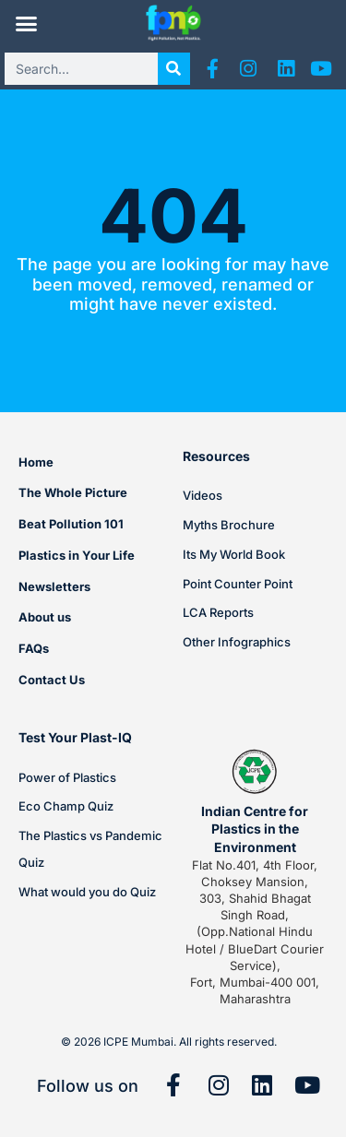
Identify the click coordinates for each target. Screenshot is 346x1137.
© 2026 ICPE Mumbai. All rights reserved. (169, 1041)
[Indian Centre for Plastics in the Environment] (255, 772)
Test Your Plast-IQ (75, 737)
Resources (216, 456)
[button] (25, 23)
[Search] (174, 69)
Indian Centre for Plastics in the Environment (254, 829)
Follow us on (87, 1086)
